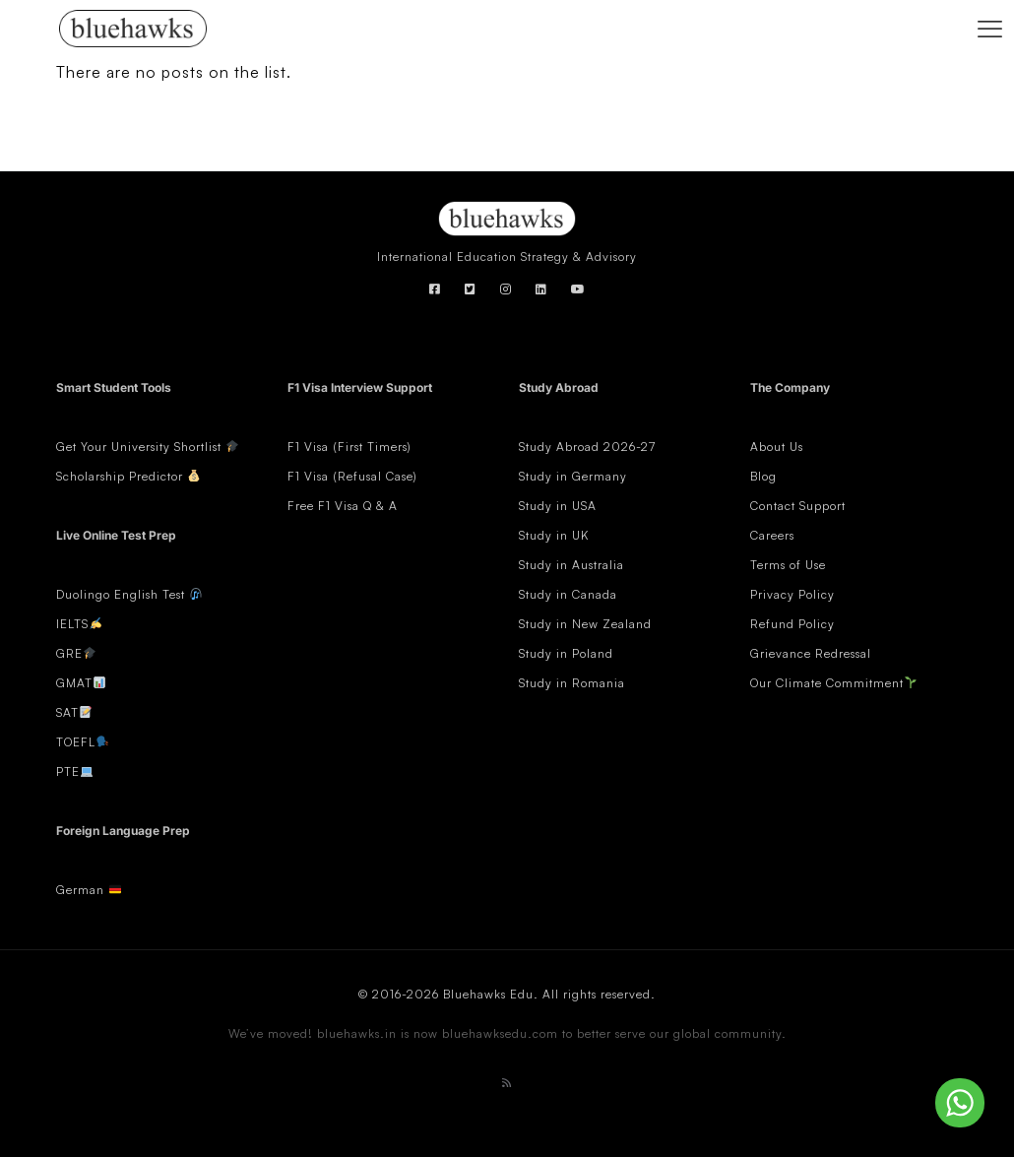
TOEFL (75, 742)
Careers (772, 535)
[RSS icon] (507, 1082)
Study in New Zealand (585, 623)
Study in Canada (568, 594)
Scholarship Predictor (128, 476)
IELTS (72, 623)
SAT (67, 712)
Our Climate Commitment (827, 682)
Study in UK (554, 535)
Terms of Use (788, 564)
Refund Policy (792, 623)
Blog (763, 476)
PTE (68, 771)
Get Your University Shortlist (147, 446)
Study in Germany (573, 476)
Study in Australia (571, 564)
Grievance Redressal (810, 653)
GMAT (74, 682)
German (80, 889)
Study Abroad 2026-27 (587, 446)
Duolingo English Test (120, 594)
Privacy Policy (792, 594)
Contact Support (798, 505)
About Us (776, 446)
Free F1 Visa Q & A (342, 505)
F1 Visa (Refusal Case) (352, 476)
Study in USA (558, 505)
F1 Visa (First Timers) (349, 446)
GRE (69, 653)
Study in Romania (572, 682)
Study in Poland (566, 653)
